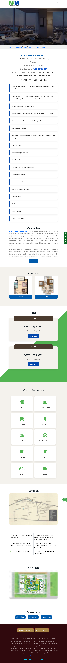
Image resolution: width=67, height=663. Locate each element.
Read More (33, 655)
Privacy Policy (29, 659)
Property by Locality (25, 630)
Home (11, 47)
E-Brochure (33, 617)
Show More (33, 261)
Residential (18, 47)
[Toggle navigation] (55, 3)
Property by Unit (42, 630)
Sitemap (40, 659)
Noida (25, 47)
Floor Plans (20, 617)
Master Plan (46, 617)
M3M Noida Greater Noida (36, 47)
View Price (33, 336)
